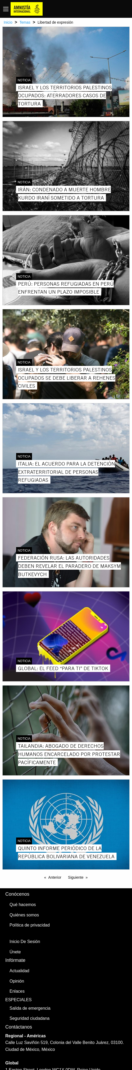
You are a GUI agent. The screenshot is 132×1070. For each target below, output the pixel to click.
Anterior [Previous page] (54, 877)
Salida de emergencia (30, 1008)
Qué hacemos (23, 904)
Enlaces (17, 991)
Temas (25, 22)
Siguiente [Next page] (75, 877)
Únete (15, 952)
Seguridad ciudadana (29, 1018)
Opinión (17, 981)
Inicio (8, 22)
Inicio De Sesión (25, 941)
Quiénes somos (24, 915)
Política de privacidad (30, 925)
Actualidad (19, 971)
